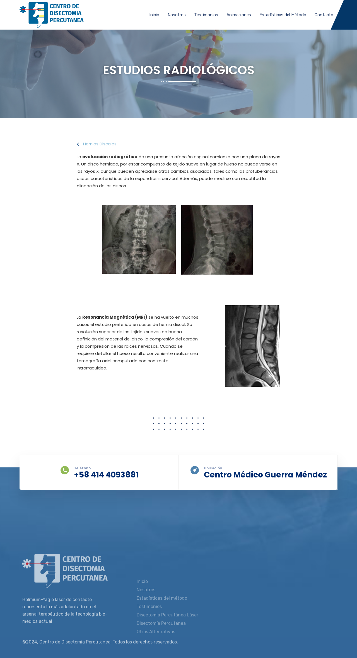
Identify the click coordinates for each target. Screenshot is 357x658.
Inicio (154, 14)
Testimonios (206, 14)
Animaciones (238, 14)
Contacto (324, 14)
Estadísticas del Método (282, 14)
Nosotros (177, 14)
